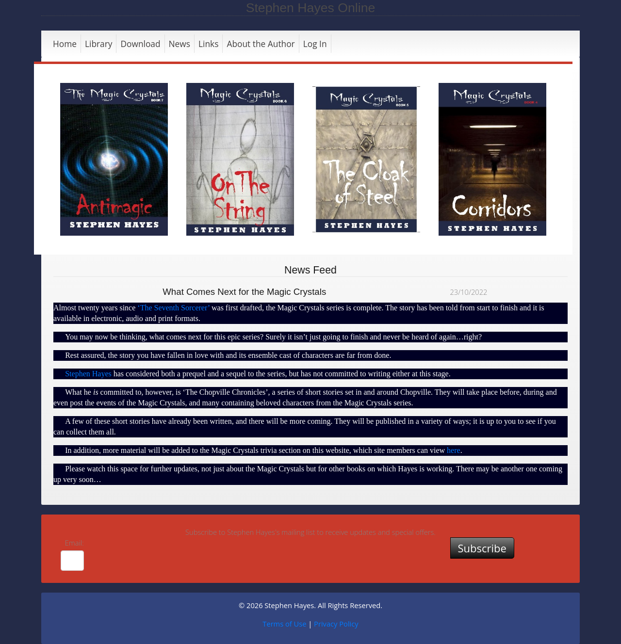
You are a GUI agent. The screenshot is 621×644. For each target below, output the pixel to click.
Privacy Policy (336, 623)
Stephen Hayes (88, 374)
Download (140, 43)
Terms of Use (284, 623)
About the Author (260, 43)
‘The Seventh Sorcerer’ (173, 308)
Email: (74, 542)
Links (208, 43)
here (453, 450)
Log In (315, 43)
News (179, 43)
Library (99, 43)
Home (65, 43)
